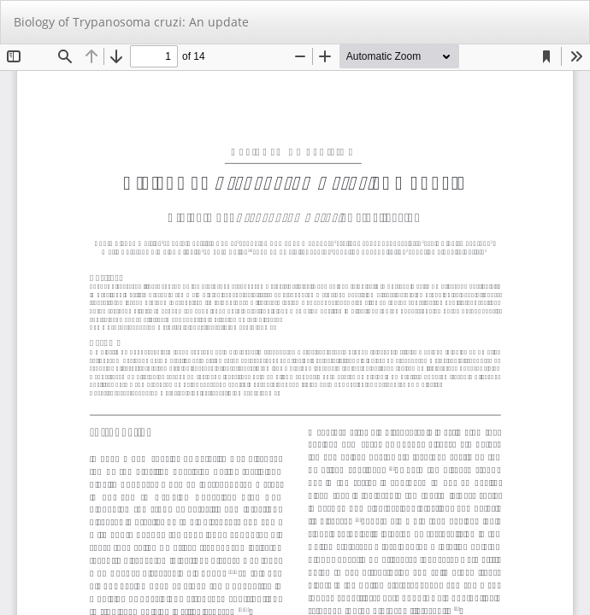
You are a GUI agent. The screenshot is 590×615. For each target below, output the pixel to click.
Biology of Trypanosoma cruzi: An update (131, 22)
